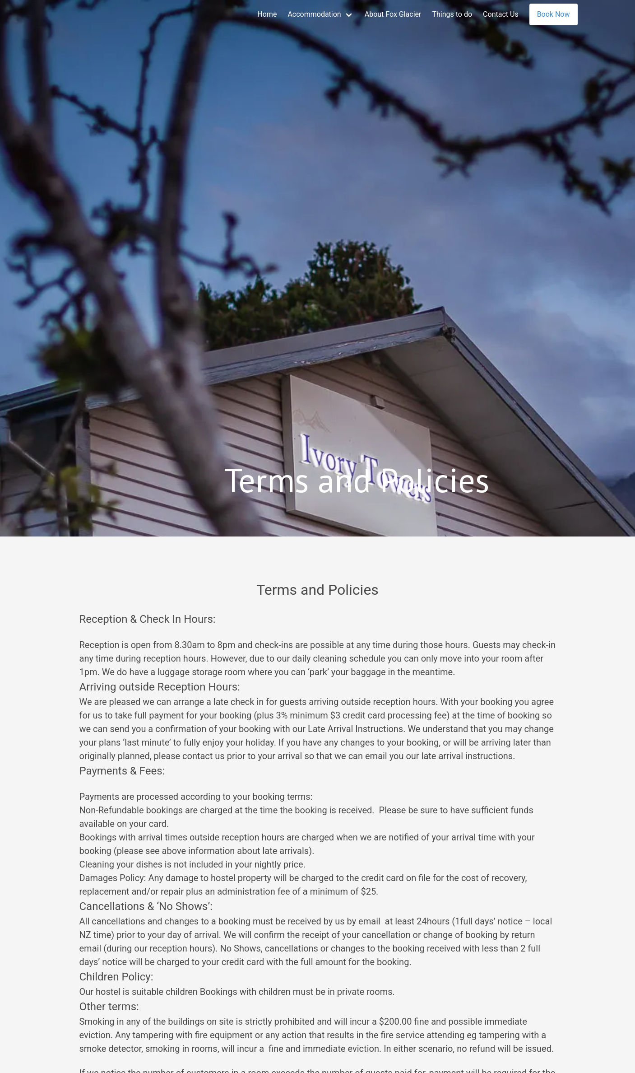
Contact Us (501, 14)
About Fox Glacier (393, 14)
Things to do (452, 14)
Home (267, 14)
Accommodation (314, 14)
